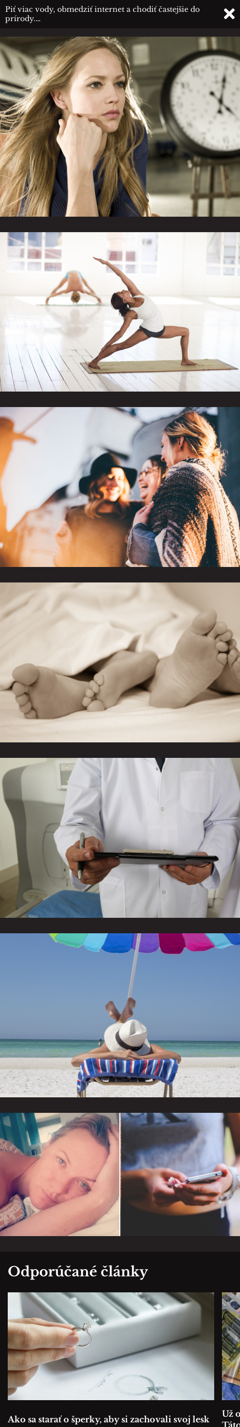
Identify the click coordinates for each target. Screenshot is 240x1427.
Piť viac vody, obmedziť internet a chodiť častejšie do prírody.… (102, 14)
